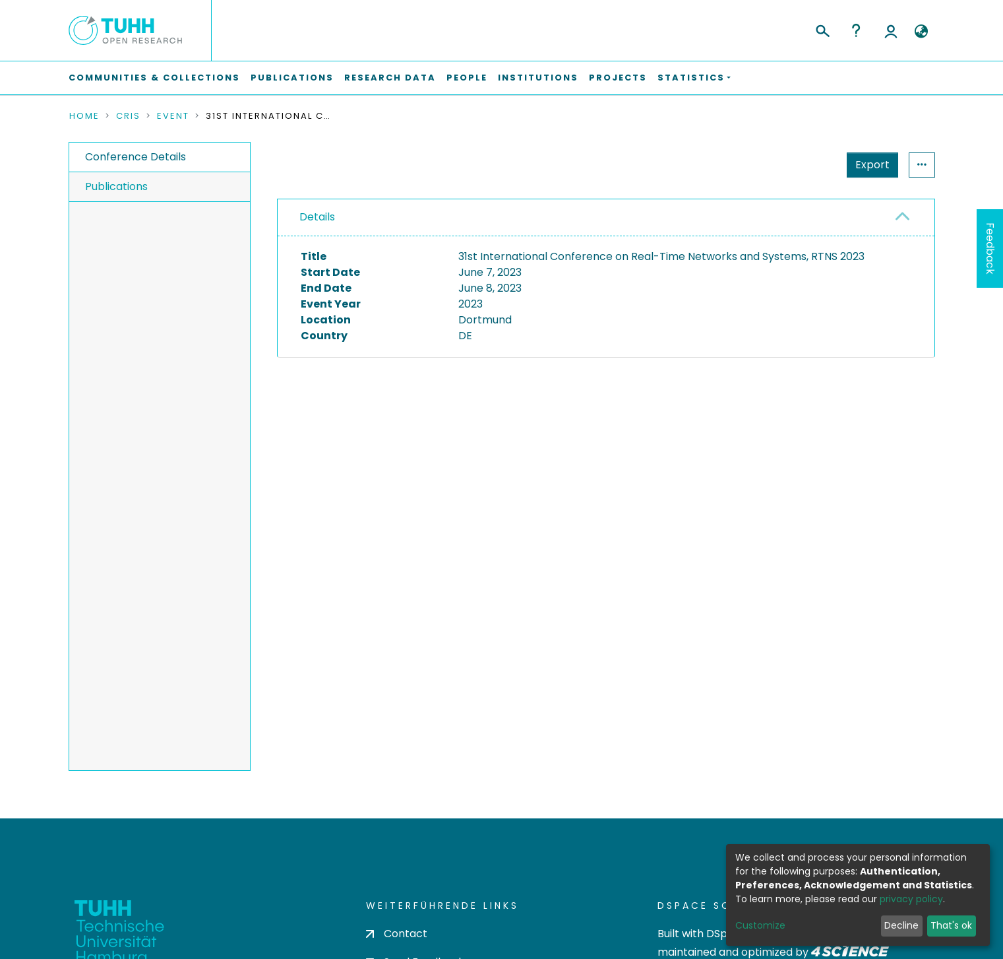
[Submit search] (822, 29)
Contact (396, 933)
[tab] (606, 217)
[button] (921, 32)
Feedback (990, 248)
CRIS (128, 116)
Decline (901, 925)
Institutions (538, 77)
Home (84, 116)
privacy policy (911, 899)
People (466, 77)
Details (317, 216)
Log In (891, 30)
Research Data (390, 77)
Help (856, 30)
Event (173, 116)
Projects (618, 77)
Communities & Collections (154, 77)
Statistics (868, 164)
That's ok (951, 925)
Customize (760, 925)
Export (808, 164)
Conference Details (135, 156)
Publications (292, 77)
